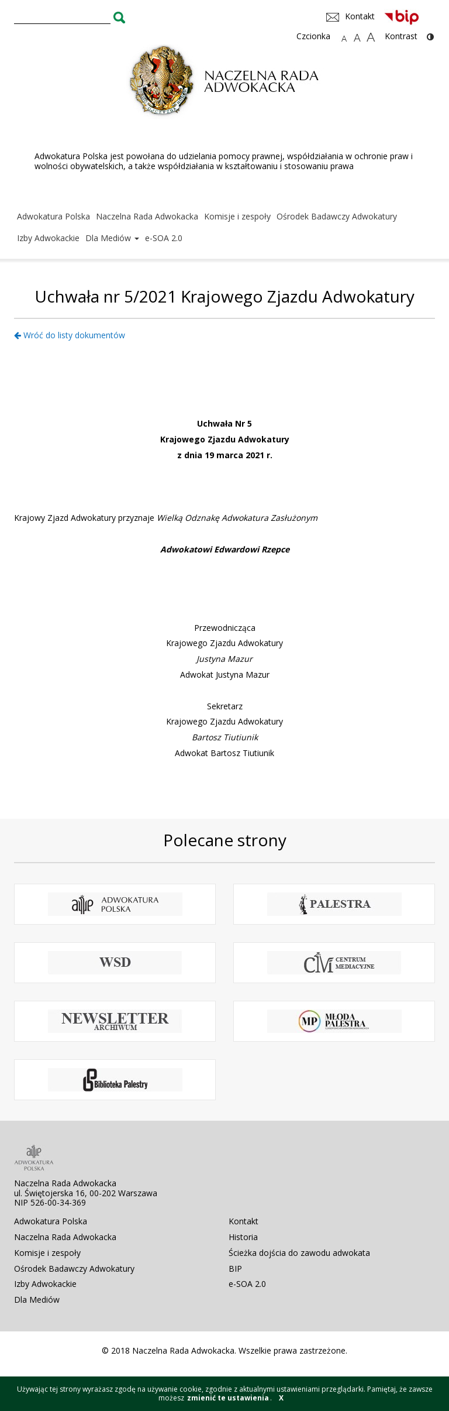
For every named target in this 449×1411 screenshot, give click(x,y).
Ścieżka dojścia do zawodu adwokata (299, 1252)
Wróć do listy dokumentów (69, 335)
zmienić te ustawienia (228, 1398)
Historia (243, 1236)
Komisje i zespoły (237, 216)
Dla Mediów (112, 237)
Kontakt (243, 1221)
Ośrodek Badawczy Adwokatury (337, 216)
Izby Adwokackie (48, 237)
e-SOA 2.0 (163, 237)
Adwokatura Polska (53, 216)
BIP (235, 1268)
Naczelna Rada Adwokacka (147, 216)
